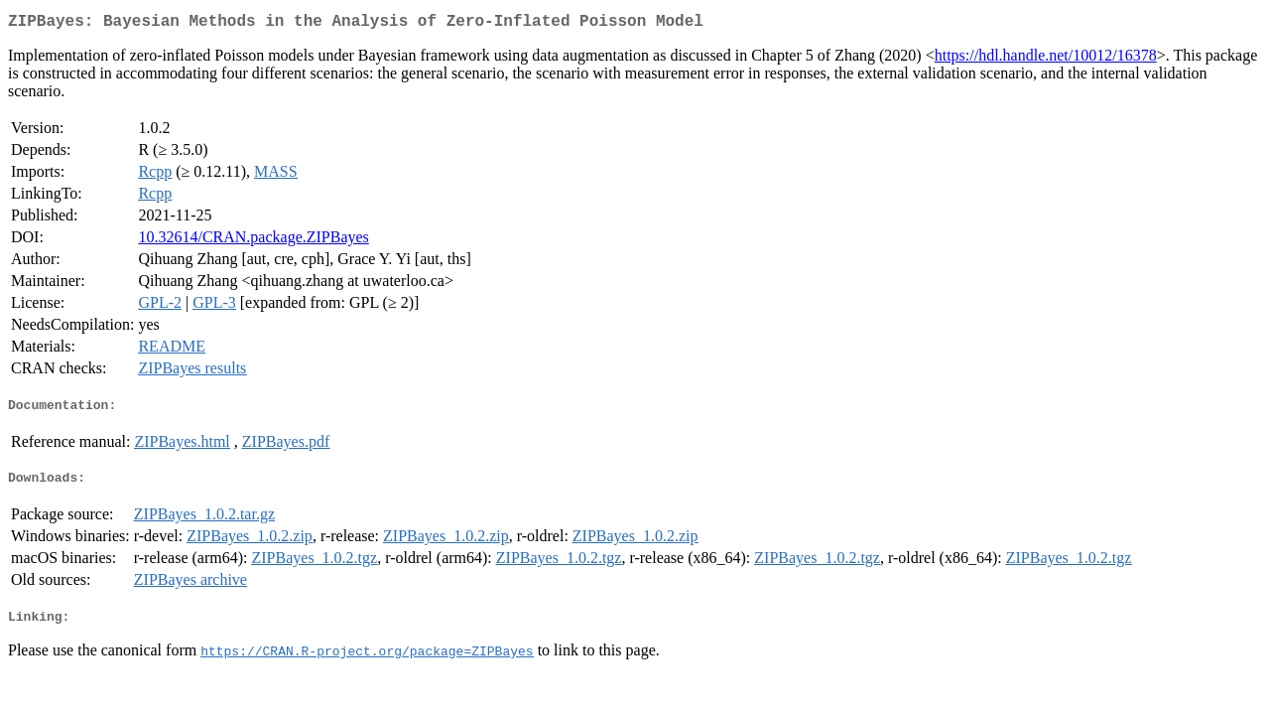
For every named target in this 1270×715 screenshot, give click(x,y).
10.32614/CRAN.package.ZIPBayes (253, 240)
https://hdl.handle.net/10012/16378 (1046, 59)
